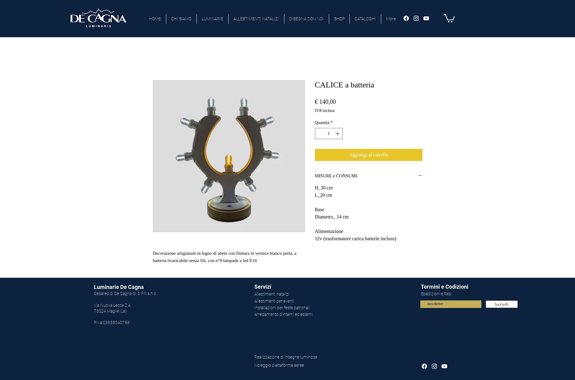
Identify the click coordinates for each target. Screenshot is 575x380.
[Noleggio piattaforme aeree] (300, 365)
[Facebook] (406, 18)
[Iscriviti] (502, 304)
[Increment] (338, 133)
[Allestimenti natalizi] (294, 294)
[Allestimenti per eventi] (294, 301)
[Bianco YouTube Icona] (426, 18)
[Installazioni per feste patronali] (294, 308)
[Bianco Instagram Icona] (416, 18)
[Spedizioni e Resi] (463, 294)
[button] (449, 17)
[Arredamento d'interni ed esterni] (294, 315)
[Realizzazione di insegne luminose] (294, 357)
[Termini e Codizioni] (463, 287)
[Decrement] (319, 133)
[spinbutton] (328, 133)
